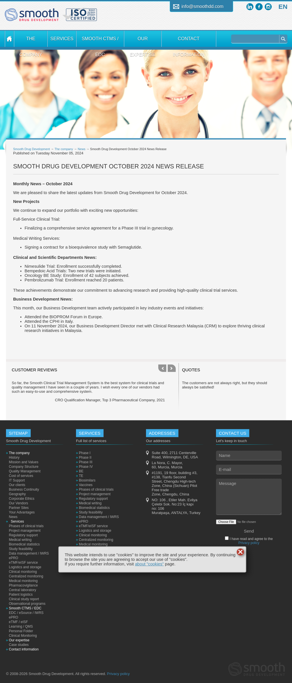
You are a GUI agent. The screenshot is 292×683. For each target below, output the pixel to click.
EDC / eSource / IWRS (26, 613)
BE (81, 471)
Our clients (17, 485)
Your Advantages (22, 512)
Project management (25, 531)
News (81, 149)
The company (30, 41)
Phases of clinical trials (26, 526)
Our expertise (142, 41)
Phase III (85, 462)
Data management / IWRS (29, 553)
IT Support (17, 480)
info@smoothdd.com (202, 6)
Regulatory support (23, 535)
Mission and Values (23, 462)
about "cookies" (149, 564)
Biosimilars (87, 480)
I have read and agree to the (251, 541)
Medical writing (20, 540)
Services (62, 38)
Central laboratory (22, 590)
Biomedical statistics (24, 544)
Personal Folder (21, 631)
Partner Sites (19, 508)
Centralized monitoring (26, 576)
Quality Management (25, 471)
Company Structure (23, 467)
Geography (17, 494)
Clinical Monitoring (23, 636)
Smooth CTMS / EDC (100, 41)
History (14, 458)
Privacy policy (248, 543)
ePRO (13, 558)
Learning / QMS (21, 626)
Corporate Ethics (21, 499)
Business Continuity (24, 489)
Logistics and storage (25, 567)
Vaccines (86, 485)
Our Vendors (18, 503)
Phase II (85, 458)
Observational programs (27, 604)
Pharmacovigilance (23, 585)
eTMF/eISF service (23, 563)
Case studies (19, 645)
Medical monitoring (23, 581)
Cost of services (21, 476)
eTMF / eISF (18, 622)
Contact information (189, 41)
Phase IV (86, 467)
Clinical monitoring (23, 572)
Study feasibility (21, 549)
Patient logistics (21, 595)
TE (81, 476)
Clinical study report (24, 599)
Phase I (85, 453)
